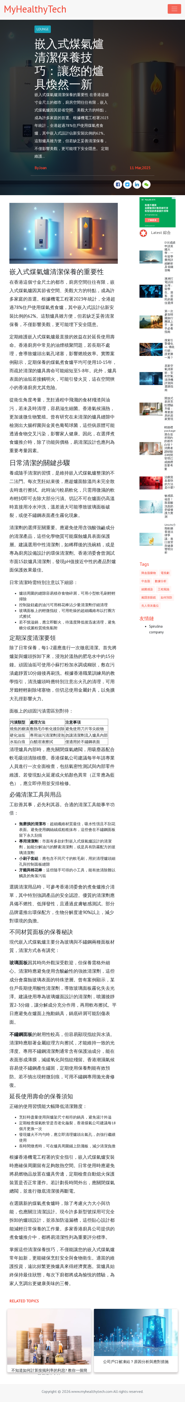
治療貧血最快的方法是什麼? (170, 482)
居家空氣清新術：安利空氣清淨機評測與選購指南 (169, 378)
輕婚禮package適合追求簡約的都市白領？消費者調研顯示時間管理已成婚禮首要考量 (170, 448)
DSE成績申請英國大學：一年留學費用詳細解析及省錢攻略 (170, 256)
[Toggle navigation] (174, 9)
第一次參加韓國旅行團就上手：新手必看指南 (169, 321)
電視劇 (165, 573)
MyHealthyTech (35, 9)
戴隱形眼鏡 (148, 597)
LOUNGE (43, 29)
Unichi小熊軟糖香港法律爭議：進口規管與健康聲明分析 (170, 538)
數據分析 (160, 581)
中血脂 (145, 581)
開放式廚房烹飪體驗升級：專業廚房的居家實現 (169, 408)
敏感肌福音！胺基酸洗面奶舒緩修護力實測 (169, 506)
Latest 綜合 (161, 232)
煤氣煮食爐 (52, 307)
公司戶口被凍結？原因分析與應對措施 (136, 1361)
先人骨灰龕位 (150, 605)
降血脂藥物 (148, 573)
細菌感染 (147, 589)
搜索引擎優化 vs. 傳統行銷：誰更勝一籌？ (169, 348)
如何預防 (166, 597)
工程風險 (163, 589)
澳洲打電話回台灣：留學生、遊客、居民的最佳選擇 (169, 291)
